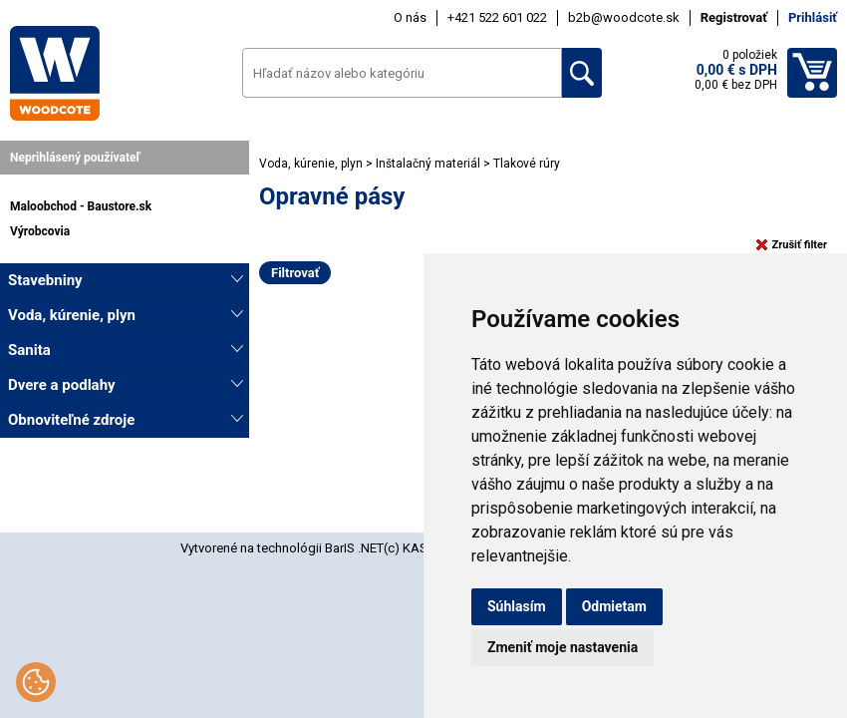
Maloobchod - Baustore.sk (80, 206)
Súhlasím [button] (516, 606)
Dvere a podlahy (62, 385)
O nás (410, 17)
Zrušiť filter (791, 244)
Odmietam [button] (614, 606)
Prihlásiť (812, 17)
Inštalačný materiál (429, 164)
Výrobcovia (40, 231)
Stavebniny (45, 280)
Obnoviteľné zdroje (71, 420)
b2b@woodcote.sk (624, 17)
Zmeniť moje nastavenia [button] (562, 647)
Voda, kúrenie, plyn (72, 315)
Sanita (29, 350)
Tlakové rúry (526, 164)
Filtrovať (295, 272)
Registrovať (734, 17)
